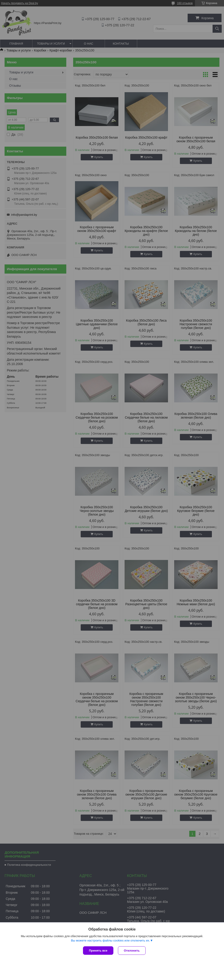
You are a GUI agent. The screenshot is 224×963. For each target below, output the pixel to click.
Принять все (98, 950)
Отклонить (132, 950)
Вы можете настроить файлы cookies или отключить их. (110, 940)
